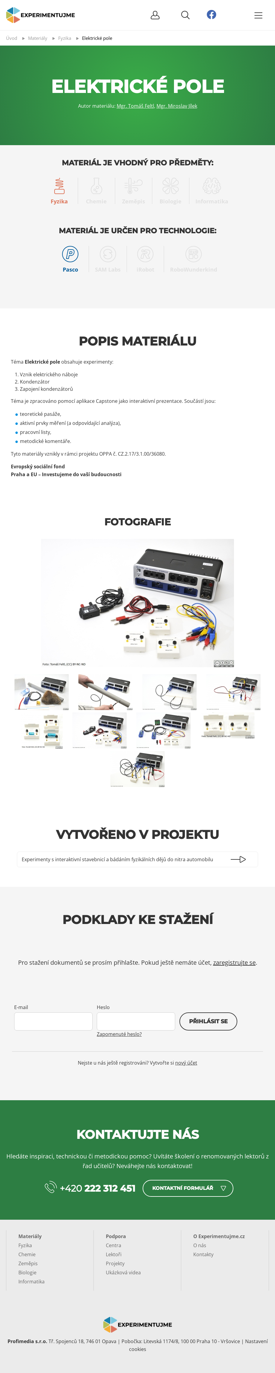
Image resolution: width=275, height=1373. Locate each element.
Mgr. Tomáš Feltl (135, 106)
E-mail (21, 1007)
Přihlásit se (208, 1021)
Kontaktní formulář (182, 1188)
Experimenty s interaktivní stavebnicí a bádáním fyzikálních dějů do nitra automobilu (117, 859)
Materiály (30, 1236)
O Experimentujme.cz (219, 1236)
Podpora (116, 1236)
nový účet (186, 1062)
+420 (97, 1188)
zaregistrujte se (234, 962)
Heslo (103, 1007)
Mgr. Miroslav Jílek (176, 106)
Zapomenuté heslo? (119, 1034)
